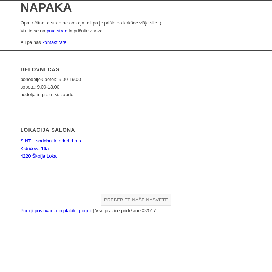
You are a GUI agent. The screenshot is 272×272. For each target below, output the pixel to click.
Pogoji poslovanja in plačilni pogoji (57, 210)
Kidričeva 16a (35, 148)
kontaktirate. (55, 42)
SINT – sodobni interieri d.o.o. (52, 141)
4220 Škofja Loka (39, 156)
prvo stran (56, 30)
